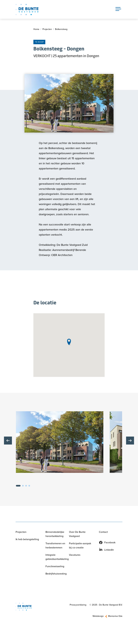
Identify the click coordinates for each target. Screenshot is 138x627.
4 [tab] (29, 486)
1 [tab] (18, 486)
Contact (103, 532)
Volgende (130, 441)
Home (36, 29)
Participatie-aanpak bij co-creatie (80, 546)
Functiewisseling (54, 566)
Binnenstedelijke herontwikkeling (54, 534)
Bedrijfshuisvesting (56, 574)
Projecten (47, 29)
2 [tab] (23, 486)
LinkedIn (109, 550)
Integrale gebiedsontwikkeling (57, 557)
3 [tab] (26, 486)
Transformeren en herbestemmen (55, 546)
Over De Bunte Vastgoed (77, 534)
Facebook (109, 542)
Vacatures (74, 555)
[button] (59, 442)
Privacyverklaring (78, 605)
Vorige (8, 441)
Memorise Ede (115, 616)
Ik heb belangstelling (27, 539)
